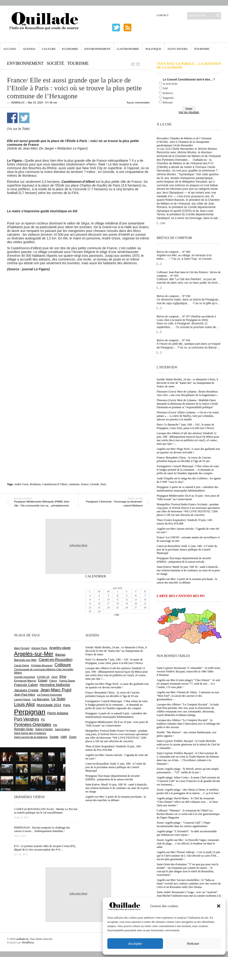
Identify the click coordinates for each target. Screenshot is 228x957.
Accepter (135, 944)
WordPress (28, 942)
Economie (70, 49)
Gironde (94, 484)
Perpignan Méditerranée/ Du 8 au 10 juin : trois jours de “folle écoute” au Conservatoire (188, 497)
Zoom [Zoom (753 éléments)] (72, 737)
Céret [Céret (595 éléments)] (54, 676)
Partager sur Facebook (12, 118)
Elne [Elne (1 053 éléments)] (62, 676)
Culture (49, 49)
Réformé (168, 102)
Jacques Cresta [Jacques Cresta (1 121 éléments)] (26, 690)
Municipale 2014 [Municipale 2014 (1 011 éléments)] (49, 705)
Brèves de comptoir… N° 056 (173, 340)
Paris (103, 484)
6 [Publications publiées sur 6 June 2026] (135, 595)
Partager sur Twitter (24, 118)
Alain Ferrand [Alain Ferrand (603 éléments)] (21, 648)
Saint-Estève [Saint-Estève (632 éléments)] (62, 729)
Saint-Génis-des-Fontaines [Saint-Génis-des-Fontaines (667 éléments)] (30, 733)
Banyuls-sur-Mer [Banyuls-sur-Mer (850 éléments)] (25, 660)
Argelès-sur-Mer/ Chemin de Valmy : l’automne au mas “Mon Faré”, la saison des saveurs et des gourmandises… (188, 696)
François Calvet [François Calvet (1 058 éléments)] (26, 685)
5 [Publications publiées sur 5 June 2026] (126, 595)
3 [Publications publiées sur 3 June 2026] (108, 595)
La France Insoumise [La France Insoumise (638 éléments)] (49, 694)
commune (74, 484)
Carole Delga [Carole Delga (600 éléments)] (21, 665)
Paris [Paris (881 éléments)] (66, 705)
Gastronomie (128, 49)
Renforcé (168, 93)
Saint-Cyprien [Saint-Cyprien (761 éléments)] (44, 729)
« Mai (116, 614)
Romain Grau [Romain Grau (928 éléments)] (23, 729)
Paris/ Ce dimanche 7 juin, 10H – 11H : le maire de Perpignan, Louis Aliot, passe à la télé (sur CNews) (185, 426)
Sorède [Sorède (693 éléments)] (54, 737)
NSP (165, 88)
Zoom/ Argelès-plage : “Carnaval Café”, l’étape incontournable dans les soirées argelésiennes (183, 824)
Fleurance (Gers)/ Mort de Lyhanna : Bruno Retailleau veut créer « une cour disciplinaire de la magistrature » (187, 393)
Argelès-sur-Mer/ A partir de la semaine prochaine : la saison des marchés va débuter (187, 580)
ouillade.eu (22, 939)
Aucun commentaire (138, 102)
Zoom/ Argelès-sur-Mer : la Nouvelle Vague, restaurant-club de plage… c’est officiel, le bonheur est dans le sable (188, 843)
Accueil (9, 49)
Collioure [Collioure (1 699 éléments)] (62, 665)
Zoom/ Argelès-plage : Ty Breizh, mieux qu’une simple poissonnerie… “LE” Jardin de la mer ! (188, 770)
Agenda (29, 49)
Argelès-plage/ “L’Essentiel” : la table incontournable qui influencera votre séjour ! (187, 833)
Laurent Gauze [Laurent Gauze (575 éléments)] (22, 699)
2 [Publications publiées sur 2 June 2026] (99, 595)
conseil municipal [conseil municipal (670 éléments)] (24, 676)
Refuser (193, 944)
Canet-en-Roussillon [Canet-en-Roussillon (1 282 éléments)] (55, 660)
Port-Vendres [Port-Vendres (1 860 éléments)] (26, 719)
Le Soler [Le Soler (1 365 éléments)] (58, 699)
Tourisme (201, 49)
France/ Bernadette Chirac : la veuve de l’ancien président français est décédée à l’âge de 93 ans (184, 459)
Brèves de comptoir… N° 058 (173, 296)
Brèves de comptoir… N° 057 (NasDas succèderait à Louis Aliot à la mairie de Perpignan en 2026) (186, 318)
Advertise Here (78, 545)
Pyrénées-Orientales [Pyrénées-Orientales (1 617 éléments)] (32, 724)
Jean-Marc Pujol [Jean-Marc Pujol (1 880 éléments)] (55, 689)
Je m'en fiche (170, 83)
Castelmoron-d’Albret (54, 484)
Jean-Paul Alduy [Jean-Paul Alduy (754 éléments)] (24, 694)
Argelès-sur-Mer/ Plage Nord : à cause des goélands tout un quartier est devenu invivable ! (188, 450)
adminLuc (18, 102)
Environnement (97, 49)
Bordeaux (35, 484)
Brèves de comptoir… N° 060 (173, 251)
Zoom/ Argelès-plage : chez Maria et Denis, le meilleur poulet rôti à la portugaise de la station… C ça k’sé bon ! (188, 791)
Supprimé (168, 97)
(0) (163, 223)
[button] (218, 906)
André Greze (21, 484)
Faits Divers (178, 49)
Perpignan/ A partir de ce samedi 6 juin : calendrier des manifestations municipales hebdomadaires (187, 488)
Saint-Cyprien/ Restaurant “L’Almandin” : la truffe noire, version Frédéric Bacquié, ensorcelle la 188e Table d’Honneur (189, 671)
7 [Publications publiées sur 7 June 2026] (144, 595)
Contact (163, 15)
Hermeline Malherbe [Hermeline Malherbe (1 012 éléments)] (55, 685)
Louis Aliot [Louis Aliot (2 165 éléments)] (24, 704)
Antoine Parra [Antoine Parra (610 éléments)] (39, 648)
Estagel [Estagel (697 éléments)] (42, 680)
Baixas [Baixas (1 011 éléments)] (60, 654)
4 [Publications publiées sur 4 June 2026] (117, 595)
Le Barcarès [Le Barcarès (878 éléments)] (41, 699)
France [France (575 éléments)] (53, 680)
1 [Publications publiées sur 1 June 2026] (90, 595)
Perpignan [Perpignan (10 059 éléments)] (29, 712)
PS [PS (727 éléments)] (43, 719)
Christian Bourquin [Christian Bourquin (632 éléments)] (42, 665)
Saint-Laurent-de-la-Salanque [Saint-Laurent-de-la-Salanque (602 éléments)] (31, 737)
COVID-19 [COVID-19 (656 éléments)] (43, 676)
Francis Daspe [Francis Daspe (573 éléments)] (67, 680)
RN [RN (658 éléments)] (55, 725)
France (85, 484)
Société (55, 63)
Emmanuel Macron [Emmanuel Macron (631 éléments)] (25, 680)
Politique (153, 49)
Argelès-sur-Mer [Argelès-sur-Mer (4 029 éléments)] (33, 654)
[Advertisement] (45, 322)
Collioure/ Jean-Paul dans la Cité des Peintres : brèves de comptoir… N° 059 (189, 274)
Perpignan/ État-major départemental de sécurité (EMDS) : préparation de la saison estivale (184, 560)
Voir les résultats (188, 112)
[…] (159, 223)
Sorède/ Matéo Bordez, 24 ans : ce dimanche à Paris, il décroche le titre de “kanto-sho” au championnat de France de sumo (187, 383)
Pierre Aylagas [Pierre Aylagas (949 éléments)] (57, 713)
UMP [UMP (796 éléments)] (64, 737)
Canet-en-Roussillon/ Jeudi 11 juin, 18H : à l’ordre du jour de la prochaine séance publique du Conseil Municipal (187, 549)
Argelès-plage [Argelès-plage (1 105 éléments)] (60, 648)
